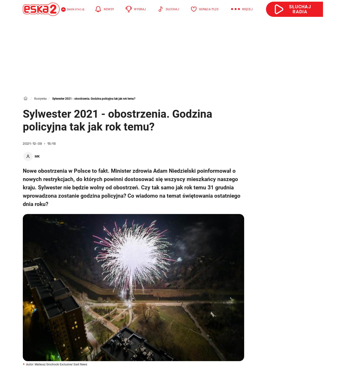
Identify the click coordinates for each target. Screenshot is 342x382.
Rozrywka (40, 98)
